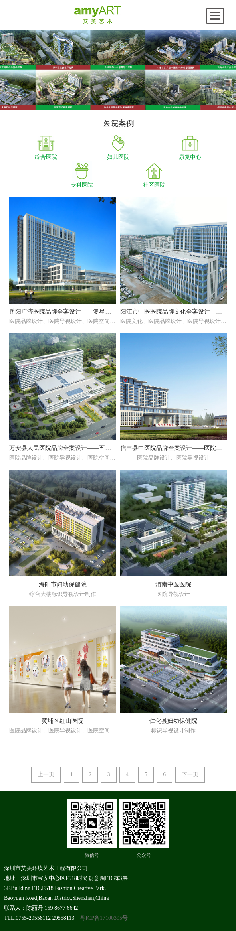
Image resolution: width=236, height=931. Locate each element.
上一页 (46, 774)
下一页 (190, 774)
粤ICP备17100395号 (104, 918)
